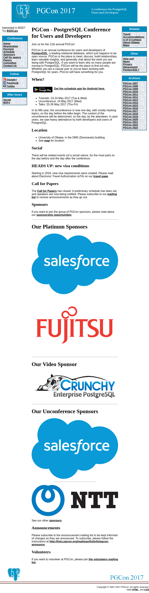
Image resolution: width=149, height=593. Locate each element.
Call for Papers (47, 191)
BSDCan (12, 30)
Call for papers (12, 57)
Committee (9, 63)
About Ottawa (131, 42)
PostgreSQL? (131, 69)
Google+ (10, 79)
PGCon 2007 (130, 83)
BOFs (6, 102)
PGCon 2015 (130, 105)
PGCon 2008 (130, 86)
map (47, 140)
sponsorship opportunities (54, 214)
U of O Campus (132, 39)
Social (7, 99)
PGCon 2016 (130, 108)
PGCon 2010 (130, 91)
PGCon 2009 (130, 88)
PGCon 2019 (130, 116)
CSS (146, 589)
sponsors (55, 520)
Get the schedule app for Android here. (68, 88)
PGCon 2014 (130, 102)
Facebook (11, 83)
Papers (7, 60)
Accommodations (133, 37)
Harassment (130, 67)
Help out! (128, 58)
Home (6, 43)
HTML (135, 589)
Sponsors (9, 54)
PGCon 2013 (130, 100)
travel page (100, 176)
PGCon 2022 (130, 125)
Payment (8, 49)
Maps (126, 45)
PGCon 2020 (130, 119)
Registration (10, 46)
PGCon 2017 (130, 111)
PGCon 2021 (130, 122)
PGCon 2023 (130, 127)
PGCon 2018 (130, 113)
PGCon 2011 (130, 94)
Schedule (9, 51)
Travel (126, 34)
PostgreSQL (40, 53)
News (126, 61)
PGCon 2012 (130, 97)
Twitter (9, 86)
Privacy (127, 64)
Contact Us (10, 65)
